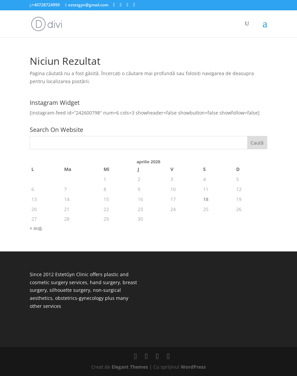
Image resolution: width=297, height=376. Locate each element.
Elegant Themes (130, 367)
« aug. (36, 228)
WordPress (193, 367)
